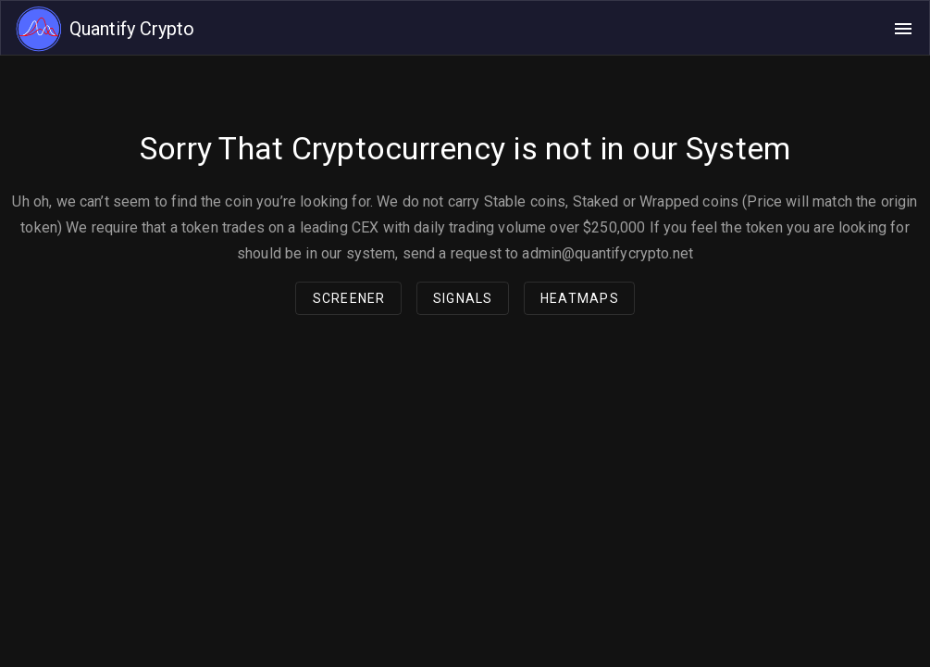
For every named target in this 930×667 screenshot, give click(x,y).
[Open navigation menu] (903, 28)
